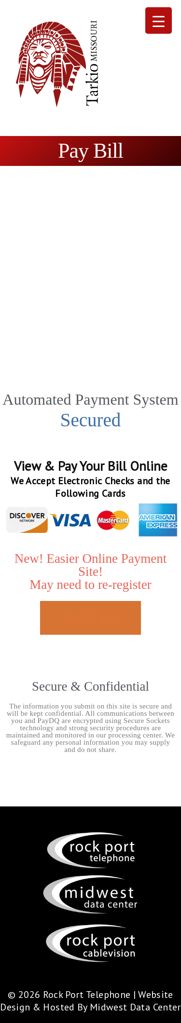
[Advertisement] (90, 295)
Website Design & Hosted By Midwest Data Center (90, 1000)
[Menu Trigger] (158, 20)
